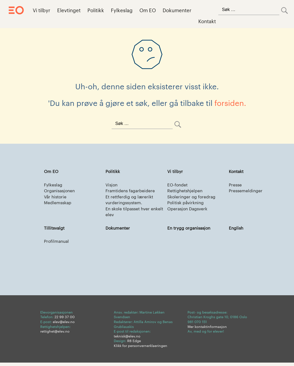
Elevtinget (69, 10)
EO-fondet (178, 185)
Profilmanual (57, 244)
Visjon (111, 185)
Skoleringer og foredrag (192, 197)
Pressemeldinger (246, 191)
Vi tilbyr (41, 10)
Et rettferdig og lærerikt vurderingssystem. (130, 200)
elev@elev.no (64, 324)
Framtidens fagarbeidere (131, 191)
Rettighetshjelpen (186, 191)
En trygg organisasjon (190, 230)
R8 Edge (134, 344)
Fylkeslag (122, 10)
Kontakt (207, 21)
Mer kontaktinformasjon (207, 329)
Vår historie (56, 197)
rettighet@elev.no (55, 334)
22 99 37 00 (64, 320)
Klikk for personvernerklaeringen (140, 348)
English (236, 230)
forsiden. (230, 102)
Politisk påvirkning (187, 204)
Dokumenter (177, 10)
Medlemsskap (58, 204)
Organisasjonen (60, 191)
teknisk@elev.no (127, 339)
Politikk (95, 10)
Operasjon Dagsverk (188, 210)
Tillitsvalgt (55, 230)
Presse (235, 185)
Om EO (147, 10)
